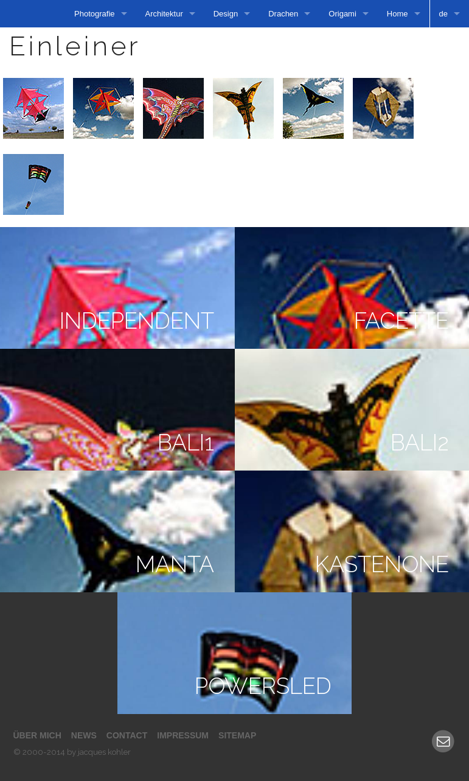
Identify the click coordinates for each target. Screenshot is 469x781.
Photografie (94, 13)
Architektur (164, 13)
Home (397, 13)
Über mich (37, 735)
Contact (126, 735)
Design (226, 13)
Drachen (283, 13)
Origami (342, 13)
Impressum (183, 735)
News (84, 735)
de (443, 13)
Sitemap (237, 735)
